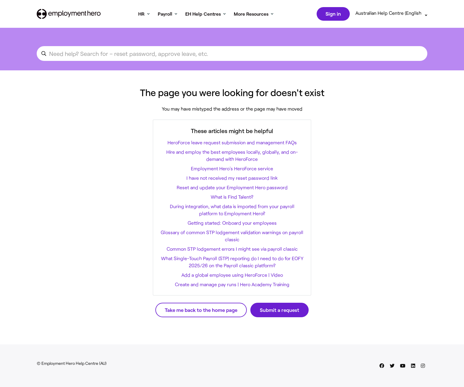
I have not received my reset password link (232, 179)
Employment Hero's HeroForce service (232, 169)
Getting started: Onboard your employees (232, 224)
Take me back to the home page (201, 311)
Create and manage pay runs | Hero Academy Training (232, 285)
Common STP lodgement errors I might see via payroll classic (232, 250)
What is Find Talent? (232, 198)
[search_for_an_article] (232, 54)
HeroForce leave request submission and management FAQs (232, 143)
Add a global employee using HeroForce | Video (232, 276)
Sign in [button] (332, 14)
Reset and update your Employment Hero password (232, 188)
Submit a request (279, 311)
